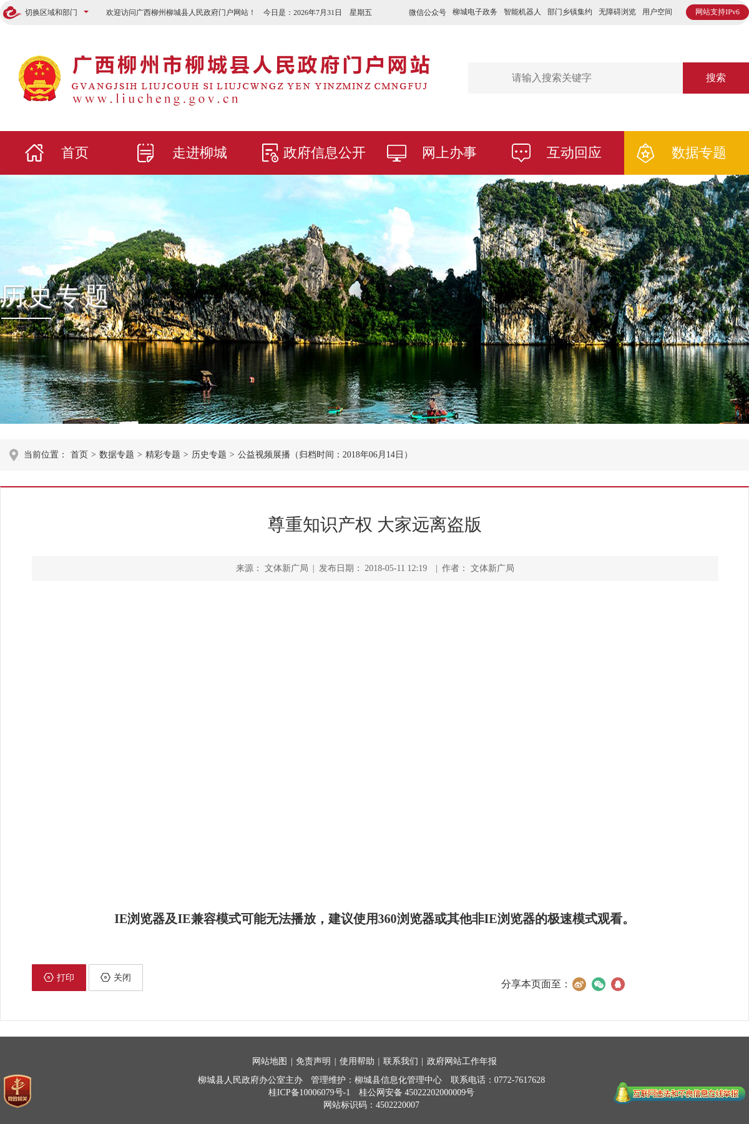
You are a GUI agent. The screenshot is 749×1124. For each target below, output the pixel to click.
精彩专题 (162, 454)
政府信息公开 (324, 152)
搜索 (716, 77)
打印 (59, 977)
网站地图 (269, 1061)
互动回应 (574, 152)
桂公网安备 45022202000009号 (417, 1092)
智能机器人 (522, 11)
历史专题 (56, 296)
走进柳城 (199, 152)
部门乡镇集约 (569, 11)
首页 (75, 152)
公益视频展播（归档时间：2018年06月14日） (325, 454)
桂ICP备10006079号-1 (309, 1092)
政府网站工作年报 (462, 1061)
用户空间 (657, 11)
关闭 (115, 977)
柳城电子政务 (475, 11)
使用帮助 (357, 1061)
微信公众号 (427, 12)
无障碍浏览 (617, 11)
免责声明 (313, 1061)
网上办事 (449, 152)
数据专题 (699, 152)
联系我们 (400, 1061)
